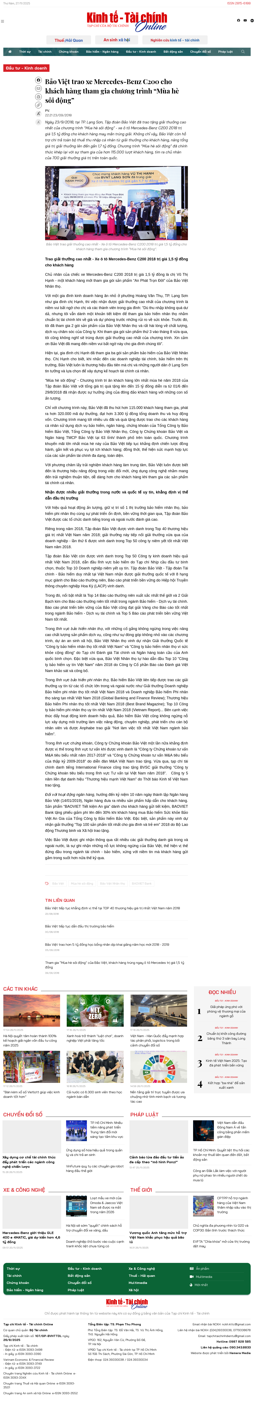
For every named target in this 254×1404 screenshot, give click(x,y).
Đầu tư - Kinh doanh (141, 51)
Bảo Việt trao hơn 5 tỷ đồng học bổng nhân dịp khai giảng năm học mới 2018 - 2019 (107, 944)
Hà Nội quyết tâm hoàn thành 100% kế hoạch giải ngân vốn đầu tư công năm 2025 (30, 1040)
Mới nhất (199, 1285)
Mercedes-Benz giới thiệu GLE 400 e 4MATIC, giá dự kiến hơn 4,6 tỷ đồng (31, 1237)
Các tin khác (20, 988)
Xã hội (134, 1290)
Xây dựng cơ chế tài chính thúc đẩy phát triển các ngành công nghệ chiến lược (29, 1162)
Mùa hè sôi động (82, 883)
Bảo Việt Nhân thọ (112, 883)
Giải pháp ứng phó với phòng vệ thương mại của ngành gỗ (226, 1011)
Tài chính (45, 51)
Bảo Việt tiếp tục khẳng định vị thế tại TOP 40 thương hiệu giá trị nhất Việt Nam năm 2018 (112, 908)
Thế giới (141, 1189)
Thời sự (25, 51)
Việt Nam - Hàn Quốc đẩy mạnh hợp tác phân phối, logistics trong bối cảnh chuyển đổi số (157, 1040)
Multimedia (138, 1283)
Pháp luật (225, 51)
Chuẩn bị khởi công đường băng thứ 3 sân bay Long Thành (226, 1038)
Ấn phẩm (199, 1268)
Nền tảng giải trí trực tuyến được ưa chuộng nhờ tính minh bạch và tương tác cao (158, 1096)
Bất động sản (173, 51)
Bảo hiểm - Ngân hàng (102, 51)
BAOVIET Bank (142, 883)
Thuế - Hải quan (142, 1276)
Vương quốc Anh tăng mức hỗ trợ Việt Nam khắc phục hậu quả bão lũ (158, 1237)
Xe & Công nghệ (24, 1189)
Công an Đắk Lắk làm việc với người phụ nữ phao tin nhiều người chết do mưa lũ (220, 1175)
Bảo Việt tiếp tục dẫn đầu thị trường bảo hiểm (79, 926)
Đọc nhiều (222, 992)
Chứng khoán (69, 51)
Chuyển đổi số (200, 51)
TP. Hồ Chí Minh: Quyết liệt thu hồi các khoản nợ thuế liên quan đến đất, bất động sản (221, 1155)
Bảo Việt (58, 883)
